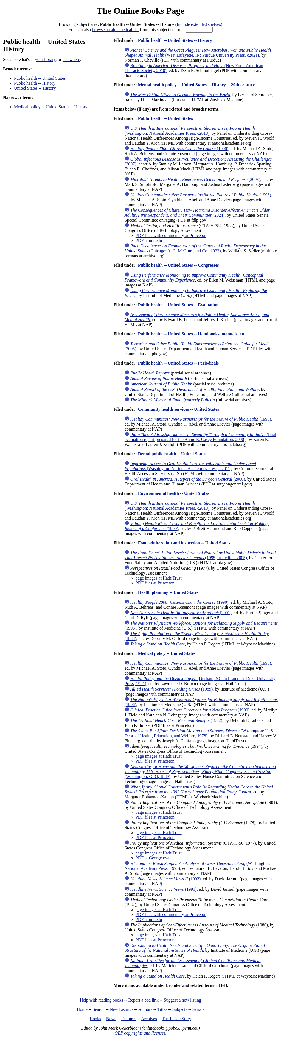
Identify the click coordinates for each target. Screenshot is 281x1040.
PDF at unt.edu (149, 240)
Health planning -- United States (168, 592)
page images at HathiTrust (159, 578)
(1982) (176, 720)
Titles (162, 1009)
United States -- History (35, 88)
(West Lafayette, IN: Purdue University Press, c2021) (198, 52)
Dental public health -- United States (172, 453)
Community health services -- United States (178, 409)
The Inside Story (176, 1018)
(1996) (200, 194)
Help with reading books (101, 1000)
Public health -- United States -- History (175, 40)
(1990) (179, 148)
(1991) (163, 889)
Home (82, 1009)
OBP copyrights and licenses (139, 1033)
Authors (145, 1009)
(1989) (171, 689)
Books (95, 1018)
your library (45, 59)
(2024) (197, 212)
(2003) (195, 179)
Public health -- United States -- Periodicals (178, 363)
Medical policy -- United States (167, 653)
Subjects (179, 1009)
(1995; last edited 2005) (201, 555)
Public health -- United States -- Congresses (178, 265)
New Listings (121, 1009)
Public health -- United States (40, 78)
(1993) (165, 878)
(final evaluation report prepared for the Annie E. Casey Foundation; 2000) (200, 437)
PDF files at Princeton (155, 583)
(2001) (181, 612)
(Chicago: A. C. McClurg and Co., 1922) (195, 248)
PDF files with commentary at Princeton (171, 235)
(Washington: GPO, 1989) (200, 771)
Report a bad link (143, 1000)
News (111, 1018)
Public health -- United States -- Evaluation (178, 304)
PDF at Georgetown (153, 858)
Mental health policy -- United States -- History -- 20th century (196, 84)
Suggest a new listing (182, 1000)
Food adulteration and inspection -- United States (184, 542)
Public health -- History (34, 83)
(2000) (187, 479)
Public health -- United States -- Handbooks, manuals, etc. (192, 334)
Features (128, 1018)
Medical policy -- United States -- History (51, 106)
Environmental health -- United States (173, 493)
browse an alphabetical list (115, 29)
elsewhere (71, 59)
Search (99, 1009)
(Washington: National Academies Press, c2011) (190, 466)
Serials (198, 1009)
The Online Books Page (140, 11)
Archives (149, 1018)
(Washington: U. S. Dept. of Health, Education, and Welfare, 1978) (199, 733)
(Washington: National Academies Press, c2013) (190, 131)
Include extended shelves (199, 24)
